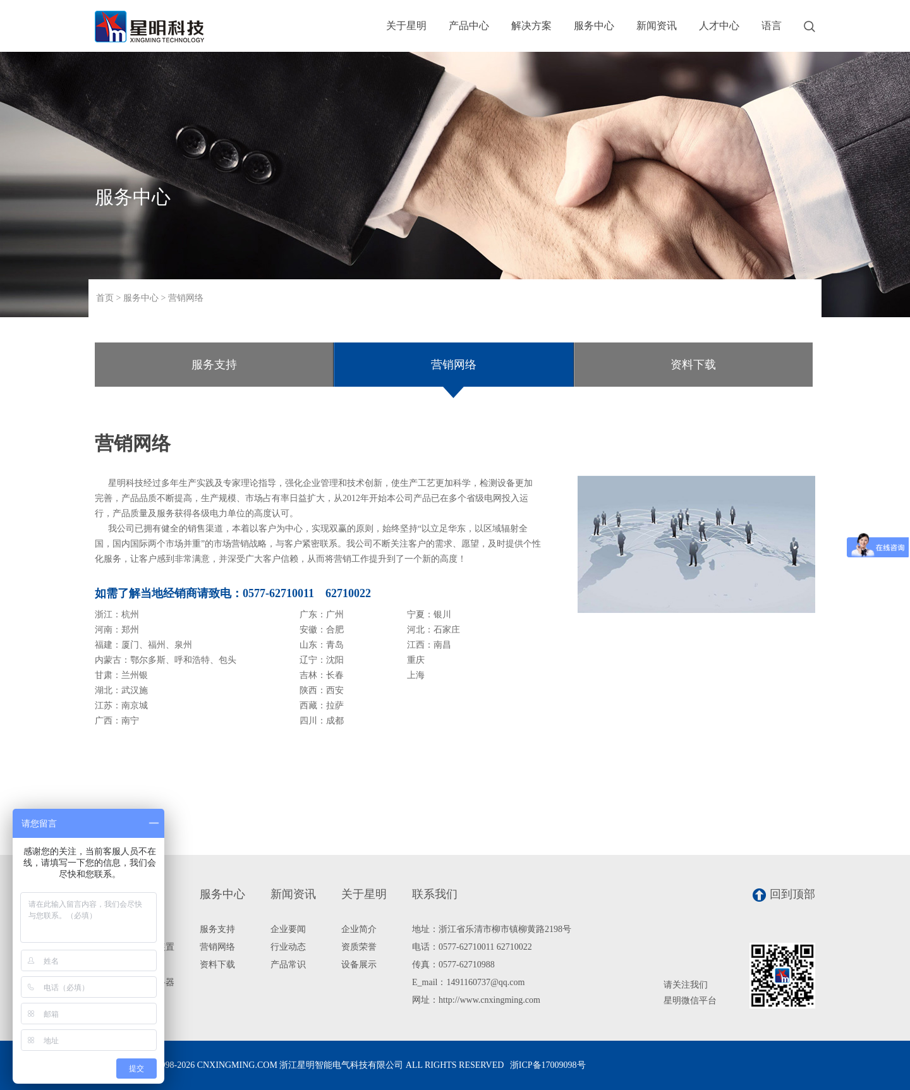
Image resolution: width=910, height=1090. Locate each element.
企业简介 (359, 929)
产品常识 (288, 964)
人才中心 (719, 25)
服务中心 (594, 25)
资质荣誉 (359, 947)
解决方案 (531, 25)
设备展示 (359, 964)
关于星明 (406, 25)
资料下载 (693, 364)
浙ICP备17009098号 (548, 1065)
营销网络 (185, 298)
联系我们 (435, 894)
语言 (771, 25)
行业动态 (288, 947)
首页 (105, 298)
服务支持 (214, 364)
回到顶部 (784, 895)
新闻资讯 (656, 25)
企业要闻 (288, 929)
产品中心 (469, 25)
